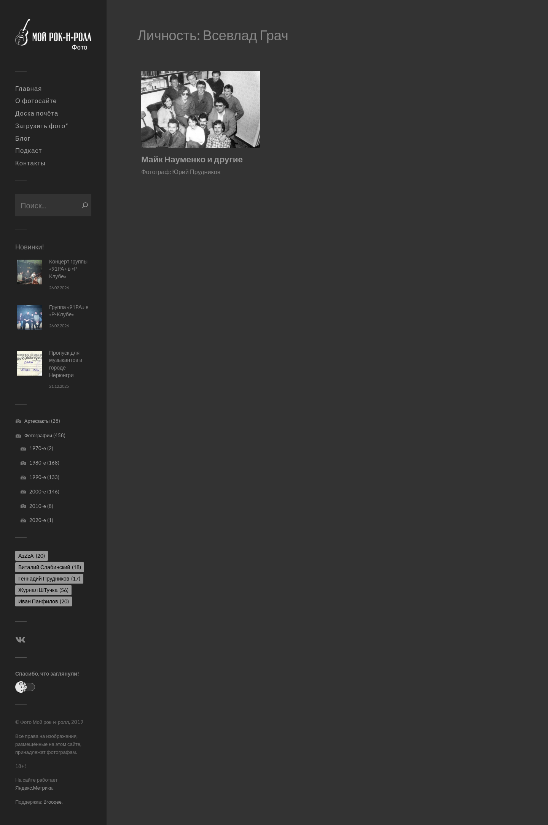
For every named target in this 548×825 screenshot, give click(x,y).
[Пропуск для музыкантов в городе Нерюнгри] (29, 363)
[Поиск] (85, 205)
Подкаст (28, 150)
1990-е (37, 477)
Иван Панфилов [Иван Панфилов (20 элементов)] (43, 601)
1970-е (37, 448)
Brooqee (52, 802)
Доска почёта (36, 113)
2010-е (37, 506)
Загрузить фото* (41, 126)
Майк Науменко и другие (192, 159)
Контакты (30, 163)
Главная (28, 88)
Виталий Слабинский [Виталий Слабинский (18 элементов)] (49, 567)
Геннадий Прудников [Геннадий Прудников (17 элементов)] (49, 578)
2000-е (37, 492)
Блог (22, 138)
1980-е (37, 463)
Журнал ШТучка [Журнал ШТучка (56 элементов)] (43, 590)
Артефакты (37, 421)
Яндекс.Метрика (34, 788)
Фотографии (38, 435)
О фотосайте (36, 101)
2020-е (37, 520)
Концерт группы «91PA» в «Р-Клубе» (68, 268)
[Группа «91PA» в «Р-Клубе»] (29, 317)
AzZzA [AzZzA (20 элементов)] (31, 555)
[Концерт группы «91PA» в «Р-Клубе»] (29, 272)
